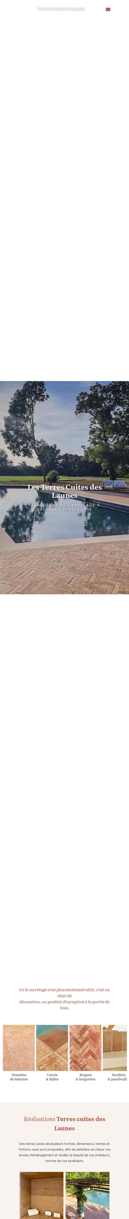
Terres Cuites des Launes (61, 9)
